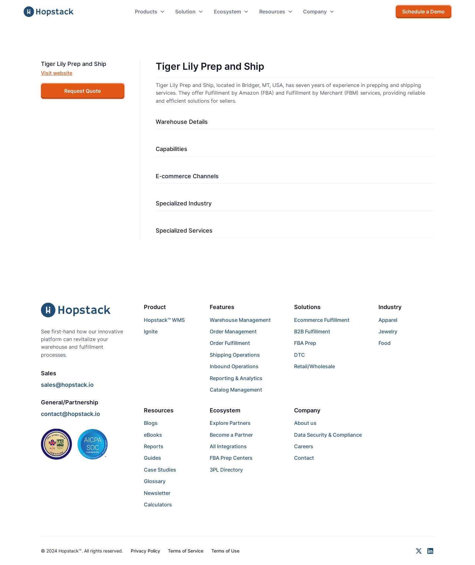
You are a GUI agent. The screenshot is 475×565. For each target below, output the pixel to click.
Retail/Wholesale (314, 366)
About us (305, 423)
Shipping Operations (235, 355)
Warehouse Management (240, 320)
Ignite (151, 331)
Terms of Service (185, 550)
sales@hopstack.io (67, 384)
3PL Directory (226, 469)
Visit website (56, 73)
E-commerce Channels (187, 175)
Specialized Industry (184, 203)
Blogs (151, 423)
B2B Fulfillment (312, 331)
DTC (299, 355)
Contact (304, 458)
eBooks (153, 435)
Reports (153, 446)
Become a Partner (231, 435)
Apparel (387, 320)
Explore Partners (230, 423)
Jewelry (387, 331)
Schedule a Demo (423, 11)
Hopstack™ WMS (164, 320)
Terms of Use (225, 550)
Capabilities (171, 148)
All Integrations (228, 446)
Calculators (158, 504)
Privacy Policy (145, 550)
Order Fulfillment (230, 343)
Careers (303, 446)
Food (384, 343)
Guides (152, 458)
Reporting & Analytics (236, 378)
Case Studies (160, 469)
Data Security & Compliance (328, 435)
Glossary (155, 481)
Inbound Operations (234, 366)
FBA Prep (305, 343)
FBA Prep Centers (231, 458)
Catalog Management (236, 389)
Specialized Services (184, 230)
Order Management (233, 331)
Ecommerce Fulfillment (321, 320)
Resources (159, 410)
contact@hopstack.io (70, 413)
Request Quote (82, 91)
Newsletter (157, 493)
